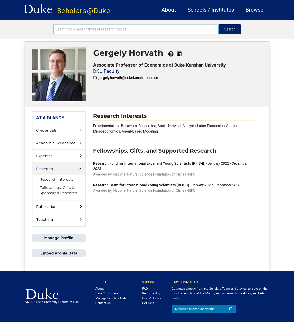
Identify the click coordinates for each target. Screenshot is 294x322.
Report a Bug (151, 293)
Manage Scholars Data (111, 298)
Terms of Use (69, 302)
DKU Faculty (106, 71)
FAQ (145, 288)
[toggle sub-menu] (80, 130)
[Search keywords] (136, 29)
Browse (254, 10)
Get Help (148, 303)
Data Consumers (107, 293)
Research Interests (57, 179)
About (168, 10)
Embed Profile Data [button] (58, 253)
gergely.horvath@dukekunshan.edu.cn (128, 78)
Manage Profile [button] (58, 238)
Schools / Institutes (211, 10)
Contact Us (103, 303)
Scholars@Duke (83, 11)
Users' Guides (151, 298)
